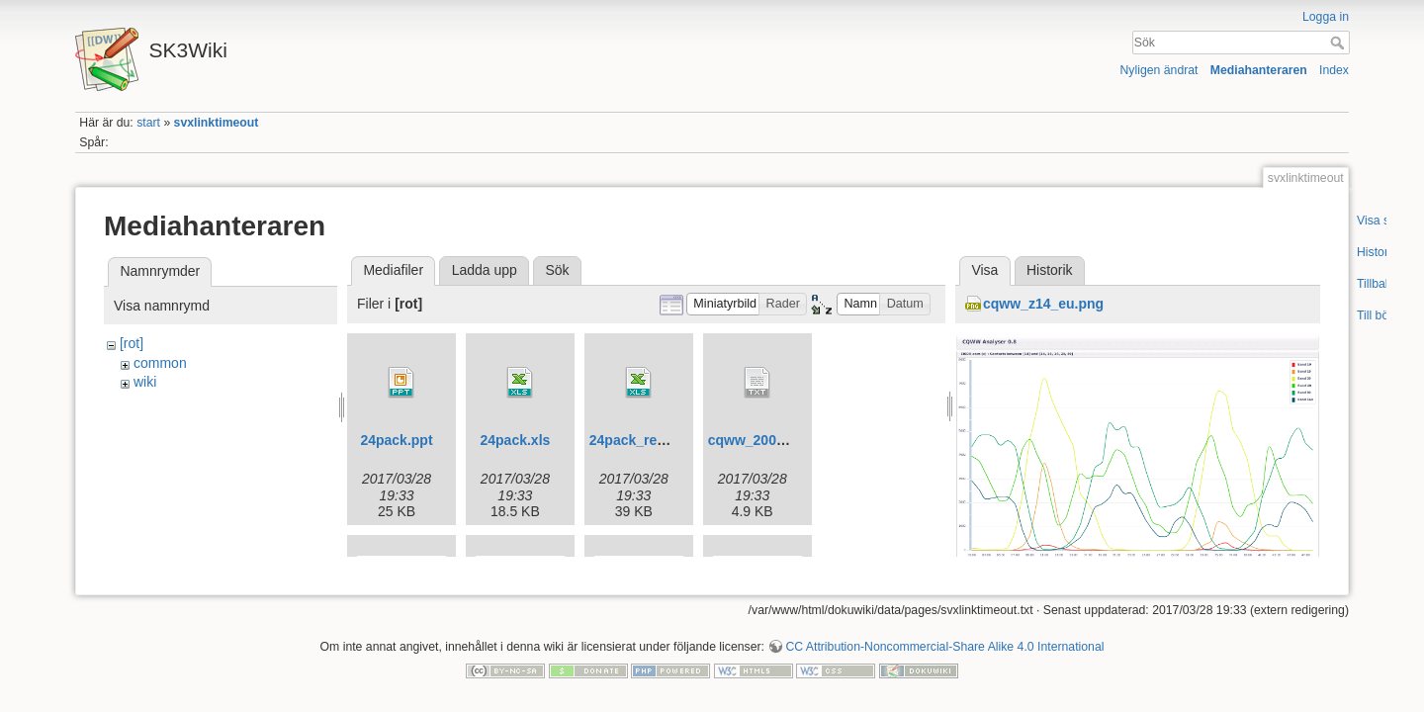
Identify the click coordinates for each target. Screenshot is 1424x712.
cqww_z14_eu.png (1043, 304)
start (148, 123)
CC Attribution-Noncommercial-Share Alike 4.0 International (944, 647)
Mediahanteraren (1258, 70)
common (160, 363)
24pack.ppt (396, 440)
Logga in (1325, 17)
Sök (1339, 42)
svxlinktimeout (216, 123)
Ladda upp (484, 270)
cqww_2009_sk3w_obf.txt (792, 440)
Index (1334, 70)
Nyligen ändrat (1159, 70)
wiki (145, 382)
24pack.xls (515, 440)
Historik (1049, 270)
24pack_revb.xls (642, 440)
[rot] (131, 343)
